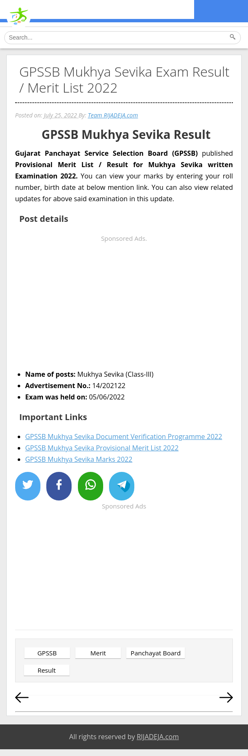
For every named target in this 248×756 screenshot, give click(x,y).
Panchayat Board (156, 653)
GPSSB (47, 653)
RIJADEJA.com (158, 736)
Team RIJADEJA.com (113, 115)
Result (46, 670)
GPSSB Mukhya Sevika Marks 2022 (79, 459)
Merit (98, 653)
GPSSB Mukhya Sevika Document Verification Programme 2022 (123, 436)
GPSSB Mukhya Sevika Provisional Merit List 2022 (102, 448)
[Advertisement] (124, 303)
